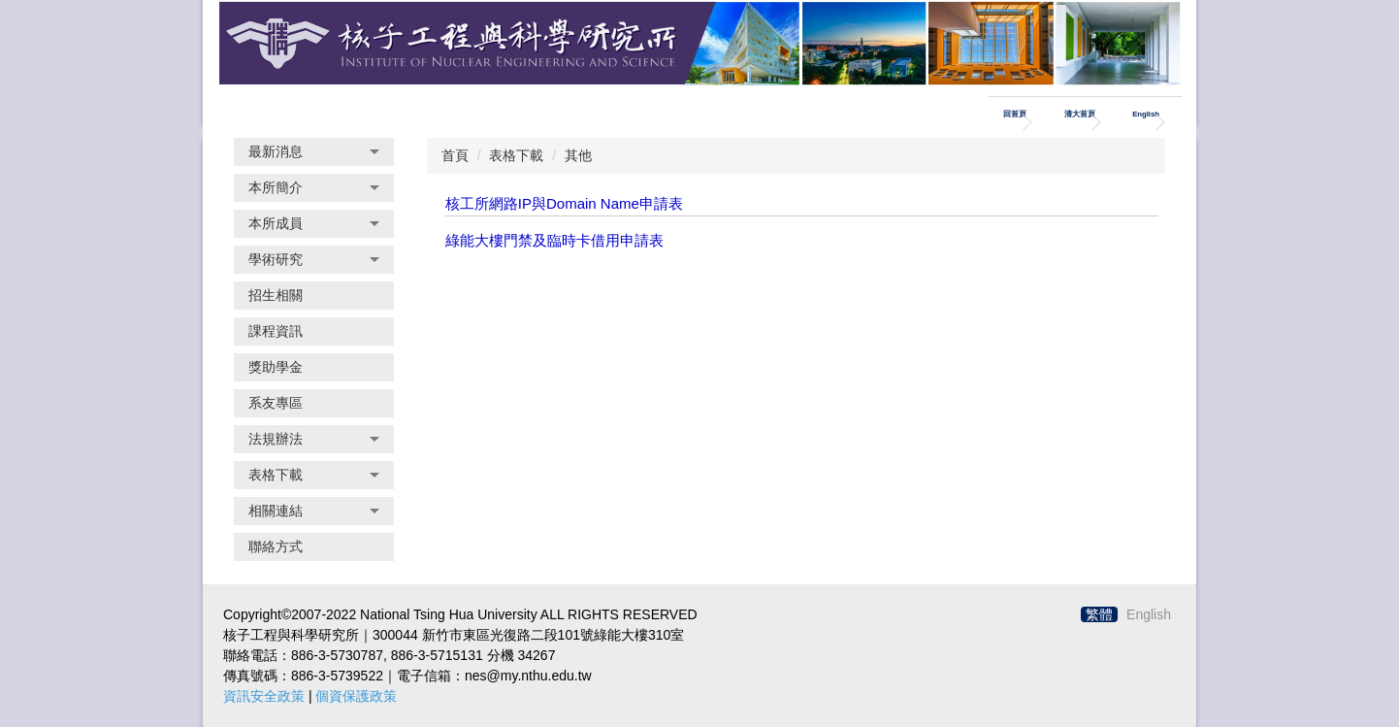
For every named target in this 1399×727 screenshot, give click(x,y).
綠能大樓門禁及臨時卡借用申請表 (554, 240)
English (1145, 114)
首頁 (455, 155)
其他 (578, 155)
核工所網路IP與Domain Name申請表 (564, 203)
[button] (314, 152)
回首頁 (1014, 114)
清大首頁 (1079, 114)
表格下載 (516, 155)
